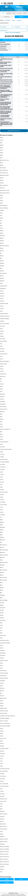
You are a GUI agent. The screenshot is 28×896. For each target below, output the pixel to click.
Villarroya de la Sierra (4, 861)
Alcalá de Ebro (3, 167)
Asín (1, 220)
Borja (1, 268)
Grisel (1, 424)
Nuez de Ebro (3, 620)
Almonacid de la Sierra (5, 192)
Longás (1, 497)
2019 (3, 13)
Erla (1, 381)
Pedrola (1, 648)
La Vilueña (2, 469)
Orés (1, 630)
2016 (14, 13)
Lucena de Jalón (3, 504)
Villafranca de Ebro (4, 839)
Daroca (1, 358)
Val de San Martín (3, 813)
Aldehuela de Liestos (4, 175)
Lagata (1, 451)
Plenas (1, 665)
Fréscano (2, 399)
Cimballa (2, 336)
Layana (1, 472)
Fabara (1, 386)
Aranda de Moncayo (4, 208)
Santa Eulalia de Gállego (5, 725)
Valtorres (2, 821)
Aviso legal (22, 894)
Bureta (1, 283)
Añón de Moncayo (3, 205)
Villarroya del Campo (4, 864)
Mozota (1, 590)
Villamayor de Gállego (4, 846)
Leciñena (2, 482)
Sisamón (2, 743)
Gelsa (1, 416)
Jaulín (1, 444)
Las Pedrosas (3, 466)
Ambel (1, 197)
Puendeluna (2, 680)
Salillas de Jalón (3, 708)
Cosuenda (2, 351)
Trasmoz (2, 791)
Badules (1, 230)
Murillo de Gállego (3, 600)
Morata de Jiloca (3, 580)
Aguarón (2, 145)
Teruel (21, 879)
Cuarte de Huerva (3, 353)
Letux (1, 484)
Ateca (1, 225)
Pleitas (1, 663)
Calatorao (2, 296)
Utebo (1, 808)
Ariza (1, 215)
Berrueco (2, 250)
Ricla (1, 693)
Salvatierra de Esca (4, 710)
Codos (1, 346)
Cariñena (2, 308)
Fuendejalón (2, 401)
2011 (25, 13)
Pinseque (2, 658)
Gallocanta (2, 411)
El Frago (1, 368)
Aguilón (1, 147)
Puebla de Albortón (4, 678)
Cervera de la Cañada (4, 323)
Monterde (2, 572)
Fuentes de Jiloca (3, 409)
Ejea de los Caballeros (4, 361)
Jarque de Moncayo (4, 441)
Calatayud (2, 293)
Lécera (1, 477)
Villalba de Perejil (3, 841)
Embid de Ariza (3, 373)
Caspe (1, 311)
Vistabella (2, 866)
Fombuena (2, 396)
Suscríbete (21, 3)
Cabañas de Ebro (3, 285)
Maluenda (2, 537)
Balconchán (2, 235)
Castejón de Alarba (4, 313)
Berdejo (1, 248)
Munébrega (2, 595)
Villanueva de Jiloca (4, 854)
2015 (19, 13)
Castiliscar (2, 321)
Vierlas (1, 831)
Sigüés (1, 741)
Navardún (2, 602)
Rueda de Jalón (3, 698)
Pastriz (1, 645)
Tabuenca (2, 751)
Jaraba (1, 439)
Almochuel (2, 187)
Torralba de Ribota (4, 771)
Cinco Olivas (2, 338)
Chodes (1, 333)
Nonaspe (2, 610)
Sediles (1, 733)
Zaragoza (2, 869)
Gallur (1, 414)
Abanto (1, 137)
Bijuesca (2, 255)
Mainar (1, 524)
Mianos (1, 560)
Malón (1, 534)
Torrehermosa (3, 776)
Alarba (1, 157)
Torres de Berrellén (4, 783)
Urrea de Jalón (3, 801)
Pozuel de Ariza (3, 670)
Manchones (2, 539)
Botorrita (2, 270)
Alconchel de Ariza (4, 172)
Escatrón (2, 384)
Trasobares (2, 793)
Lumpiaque (2, 514)
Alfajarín (2, 177)
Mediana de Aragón (4, 549)
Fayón (1, 391)
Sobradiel (2, 746)
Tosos (1, 788)
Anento (1, 200)
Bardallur (2, 240)
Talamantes (2, 753)
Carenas (2, 306)
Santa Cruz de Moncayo (5, 723)
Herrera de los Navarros (5, 429)
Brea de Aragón (3, 273)
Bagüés (1, 233)
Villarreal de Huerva (4, 859)
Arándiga (2, 210)
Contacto (4, 894)
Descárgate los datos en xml (14, 130)
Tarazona (2, 756)
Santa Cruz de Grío (4, 720)
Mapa (25, 10)
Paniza (1, 637)
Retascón (2, 690)
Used (1, 806)
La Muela (2, 456)
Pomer (1, 668)
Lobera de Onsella (4, 492)
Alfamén (2, 180)
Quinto (1, 685)
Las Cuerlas (2, 464)
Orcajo (1, 625)
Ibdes (1, 431)
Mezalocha (2, 557)
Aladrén (1, 152)
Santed (1, 728)
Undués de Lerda (3, 798)
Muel (1, 592)
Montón (1, 575)
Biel (1, 253)
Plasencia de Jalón (4, 660)
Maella (1, 519)
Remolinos (2, 688)
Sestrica (2, 735)
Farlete (1, 389)
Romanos (2, 695)
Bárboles (2, 238)
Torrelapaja (2, 778)
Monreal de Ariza (3, 570)
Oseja (1, 632)
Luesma (1, 512)
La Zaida (2, 474)
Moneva (1, 567)
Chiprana (2, 331)
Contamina (2, 348)
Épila (1, 378)
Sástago (1, 730)
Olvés (1, 622)
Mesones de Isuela (4, 554)
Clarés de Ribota (3, 341)
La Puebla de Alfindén (4, 461)
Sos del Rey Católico (4, 748)
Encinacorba (2, 376)
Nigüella (1, 605)
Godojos (1, 419)
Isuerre (1, 436)
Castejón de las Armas (4, 316)
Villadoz (1, 834)
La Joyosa (2, 454)
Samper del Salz (3, 713)
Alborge (1, 165)
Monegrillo (2, 565)
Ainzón (1, 150)
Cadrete (1, 290)
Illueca (1, 434)
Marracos (2, 547)
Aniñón (1, 202)
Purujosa (2, 683)
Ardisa (1, 213)
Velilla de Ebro (3, 823)
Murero (1, 597)
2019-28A (8, 13)
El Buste (1, 366)
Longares (2, 494)
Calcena (1, 298)
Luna (1, 517)
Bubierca (2, 275)
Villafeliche (2, 836)
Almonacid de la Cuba (4, 190)
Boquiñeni (2, 263)
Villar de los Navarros (4, 856)
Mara (1, 542)
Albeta (1, 162)
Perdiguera (2, 650)
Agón (1, 142)
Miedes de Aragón (4, 562)
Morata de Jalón (3, 577)
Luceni (1, 507)
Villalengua (2, 844)
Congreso (6, 16)
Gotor (1, 421)
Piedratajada (2, 653)
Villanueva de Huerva (4, 851)
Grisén (1, 426)
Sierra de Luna (3, 738)
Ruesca (1, 700)
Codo (1, 343)
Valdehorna (2, 811)
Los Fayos (2, 499)
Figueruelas (2, 394)
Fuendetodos (2, 404)
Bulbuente (2, 280)
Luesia (1, 509)
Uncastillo (2, 796)
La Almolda (2, 446)
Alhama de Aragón (4, 185)
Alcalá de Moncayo (4, 170)
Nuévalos (2, 617)
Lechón (1, 479)
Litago (1, 487)
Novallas (2, 612)
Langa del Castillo (3, 459)
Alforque (2, 182)
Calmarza (2, 301)
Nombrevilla (2, 607)
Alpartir (1, 195)
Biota (1, 258)
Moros (1, 585)
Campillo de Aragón (4, 303)
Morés (1, 582)
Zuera (1, 871)
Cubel (1, 356)
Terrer (1, 761)
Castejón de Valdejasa (4, 318)
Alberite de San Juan (4, 160)
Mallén (1, 532)
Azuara (1, 228)
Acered (1, 140)
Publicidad (17, 894)
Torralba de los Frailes (4, 768)
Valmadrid (2, 816)
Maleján (1, 529)
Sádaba (1, 705)
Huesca (6, 879)
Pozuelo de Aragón (4, 673)
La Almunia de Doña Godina (6, 449)
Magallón (2, 522)
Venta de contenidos (11, 894)
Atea (1, 223)
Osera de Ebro (3, 635)
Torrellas (2, 781)
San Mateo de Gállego (4, 718)
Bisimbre (2, 260)
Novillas (1, 615)
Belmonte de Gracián (4, 245)
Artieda (1, 218)
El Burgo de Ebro (3, 363)
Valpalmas (2, 818)
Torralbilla (2, 773)
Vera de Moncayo (3, 829)
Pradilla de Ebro (3, 675)
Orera (1, 627)
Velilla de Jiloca (3, 826)
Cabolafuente (3, 288)
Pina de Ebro (2, 655)
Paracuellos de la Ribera (5, 642)
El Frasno (2, 371)
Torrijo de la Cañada (4, 786)
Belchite (1, 243)
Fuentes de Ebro (3, 406)
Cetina (1, 328)
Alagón (1, 155)
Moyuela (2, 587)
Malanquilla (2, 527)
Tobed (1, 766)
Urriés (1, 803)
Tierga (1, 763)
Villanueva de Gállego (4, 849)
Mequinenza (2, 552)
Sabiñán (1, 703)
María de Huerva (3, 544)
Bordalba (2, 265)
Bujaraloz (2, 278)
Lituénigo (2, 489)
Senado (21, 16)
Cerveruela (2, 326)
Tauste (1, 758)
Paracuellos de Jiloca (4, 640)
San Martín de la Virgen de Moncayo (7, 715)
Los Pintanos (2, 502)
